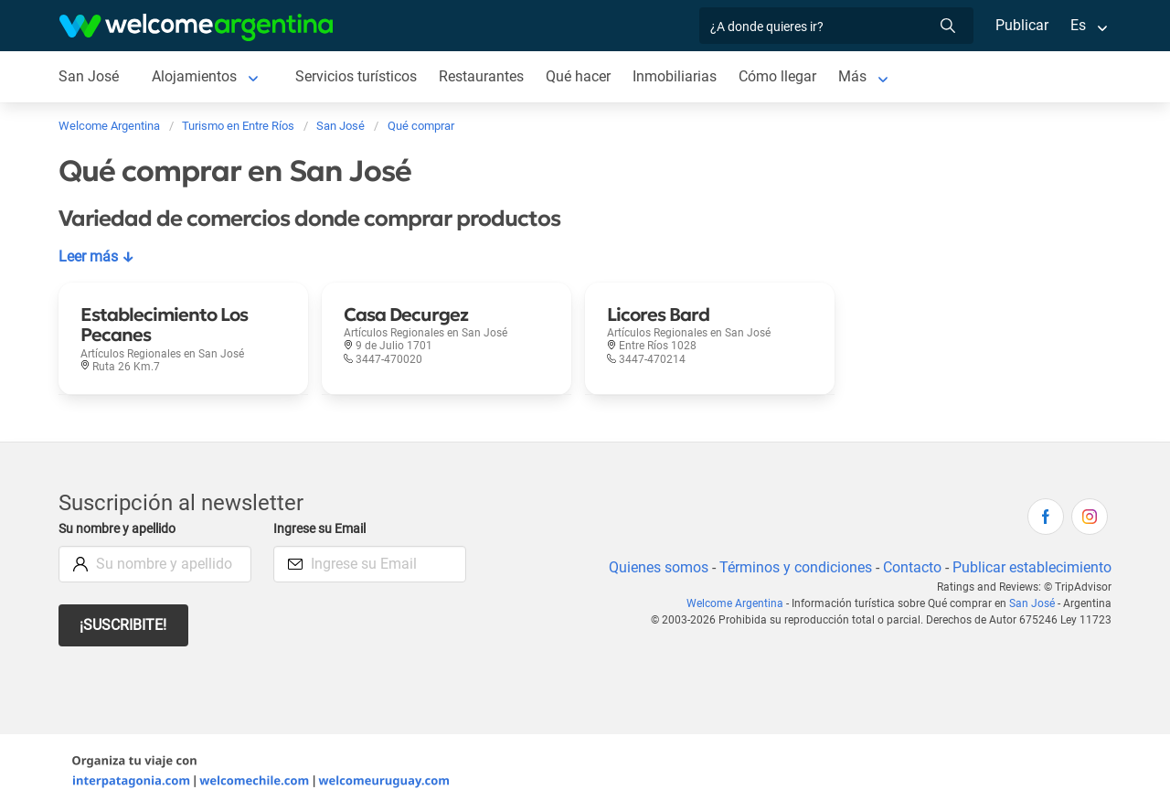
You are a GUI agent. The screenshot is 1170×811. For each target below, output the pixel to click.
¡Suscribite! (124, 625)
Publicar (1021, 25)
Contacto (910, 567)
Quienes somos (653, 567)
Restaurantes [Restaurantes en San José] (484, 76)
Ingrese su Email (322, 529)
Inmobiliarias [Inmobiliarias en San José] (679, 76)
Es (1078, 25)
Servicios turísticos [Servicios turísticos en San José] (357, 76)
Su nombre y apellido (120, 529)
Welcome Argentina (739, 603)
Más (858, 76)
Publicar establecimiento (1031, 567)
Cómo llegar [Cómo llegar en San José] (782, 76)
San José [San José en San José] (88, 76)
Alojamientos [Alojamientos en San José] (195, 76)
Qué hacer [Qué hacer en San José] (582, 76)
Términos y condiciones (792, 567)
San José (1033, 603)
